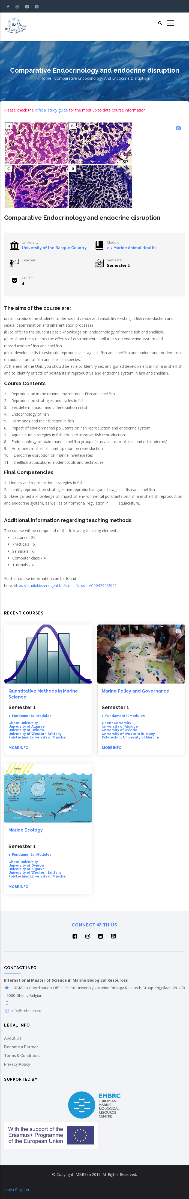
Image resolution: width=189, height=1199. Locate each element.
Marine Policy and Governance (135, 691)
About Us (12, 1038)
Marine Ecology (25, 830)
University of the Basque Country (54, 248)
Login (9, 1189)
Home (45, 78)
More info (18, 747)
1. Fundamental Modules (30, 716)
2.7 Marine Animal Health (131, 248)
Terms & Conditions (22, 1055)
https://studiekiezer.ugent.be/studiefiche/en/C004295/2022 (65, 585)
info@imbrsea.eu (22, 1010)
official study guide (51, 110)
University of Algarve (26, 726)
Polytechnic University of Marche (37, 737)
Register (22, 1189)
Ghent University (23, 723)
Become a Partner (21, 1047)
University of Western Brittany (35, 734)
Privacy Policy (17, 1064)
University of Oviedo (26, 730)
